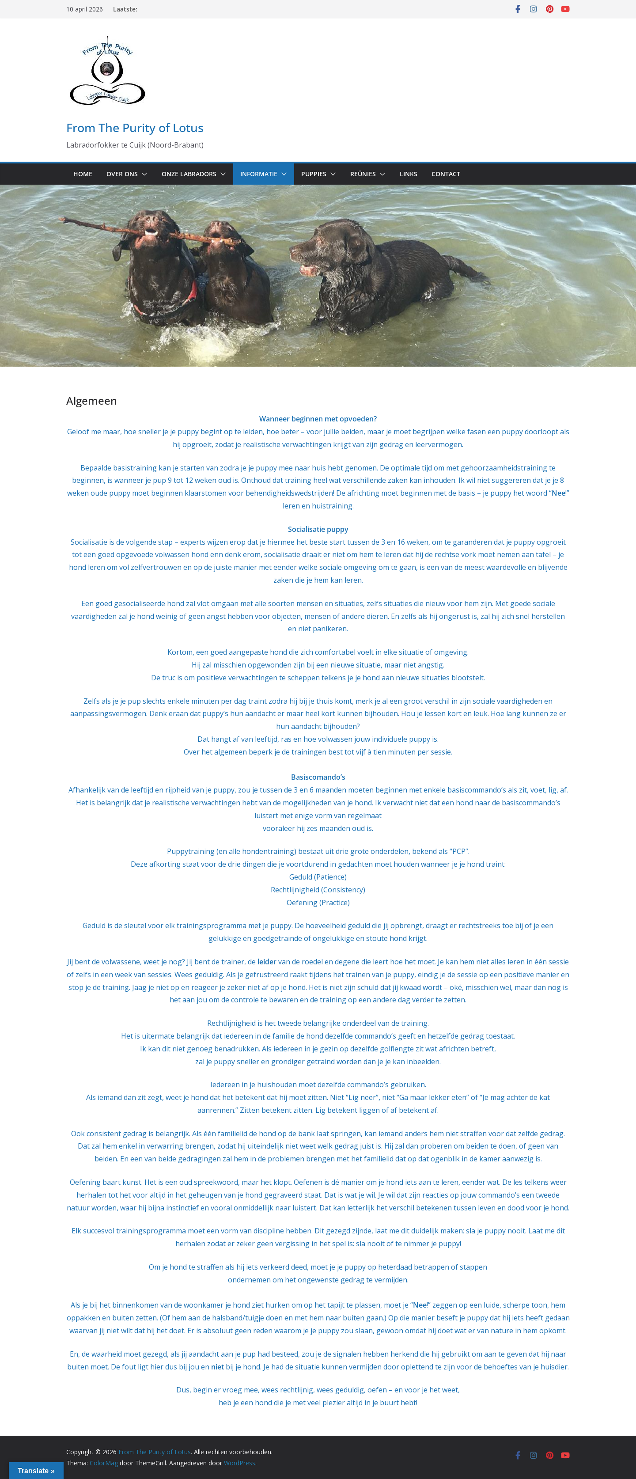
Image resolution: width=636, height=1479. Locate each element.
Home (82, 174)
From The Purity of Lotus (135, 127)
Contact (446, 174)
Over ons (122, 174)
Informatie (258, 174)
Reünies (363, 174)
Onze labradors (189, 174)
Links (408, 174)
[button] (143, 174)
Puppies (313, 174)
